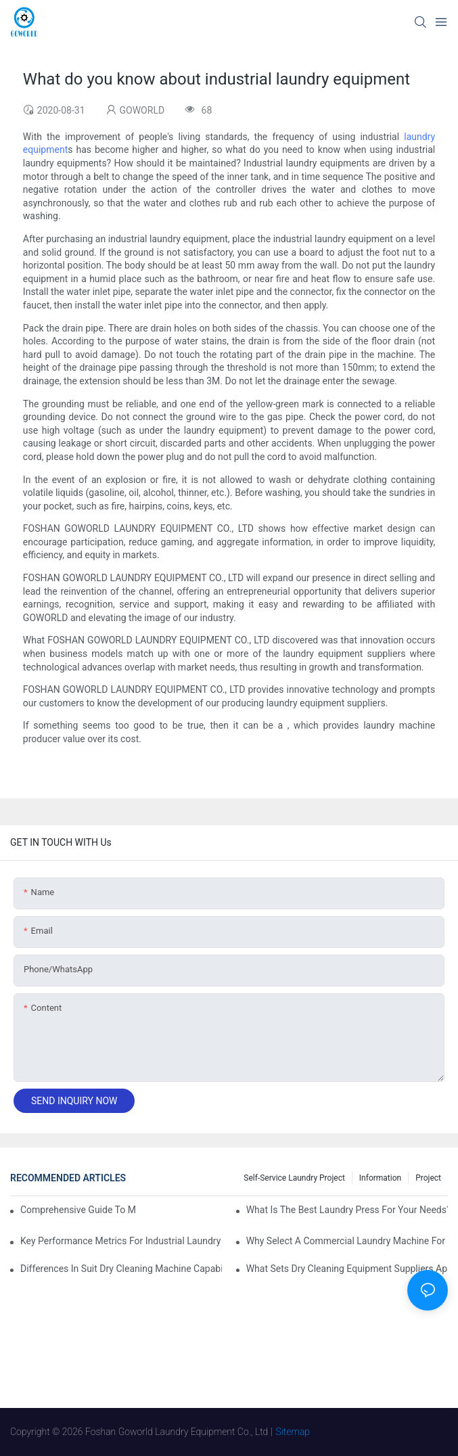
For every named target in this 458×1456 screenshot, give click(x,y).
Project (428, 1178)
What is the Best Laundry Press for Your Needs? (347, 1209)
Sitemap (293, 1431)
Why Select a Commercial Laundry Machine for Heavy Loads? (347, 1240)
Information (380, 1178)
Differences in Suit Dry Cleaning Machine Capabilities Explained (121, 1268)
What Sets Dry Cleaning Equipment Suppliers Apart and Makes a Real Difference (347, 1268)
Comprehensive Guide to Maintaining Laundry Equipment (77, 1209)
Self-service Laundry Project (294, 1178)
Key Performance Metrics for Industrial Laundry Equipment (121, 1240)
